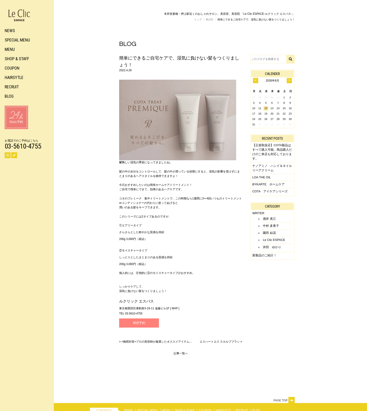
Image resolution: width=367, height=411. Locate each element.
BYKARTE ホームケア (268, 184)
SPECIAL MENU (17, 39)
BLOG (9, 96)
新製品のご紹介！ (264, 255)
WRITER (258, 213)
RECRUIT (12, 86)
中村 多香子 (271, 226)
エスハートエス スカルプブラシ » (221, 341)
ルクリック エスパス (136, 301)
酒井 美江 (269, 218)
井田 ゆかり (272, 247)
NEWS (10, 30)
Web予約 (139, 323)
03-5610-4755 (23, 146)
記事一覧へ (181, 353)
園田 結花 (269, 233)
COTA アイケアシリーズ (270, 191)
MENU (10, 49)
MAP (175, 308)
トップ (198, 19)
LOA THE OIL (261, 177)
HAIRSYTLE (14, 77)
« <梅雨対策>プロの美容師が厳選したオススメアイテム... (155, 341)
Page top (284, 400)
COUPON (12, 68)
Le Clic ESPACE (274, 240)
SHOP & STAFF (17, 58)
